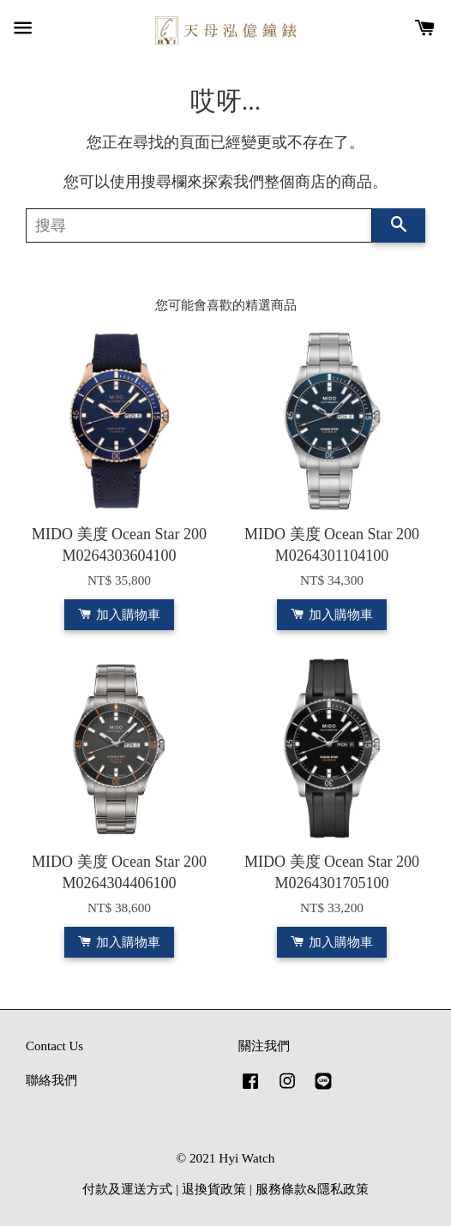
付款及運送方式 (127, 1188)
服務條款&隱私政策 (312, 1188)
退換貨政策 (214, 1188)
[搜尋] (199, 225)
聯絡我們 (51, 1080)
